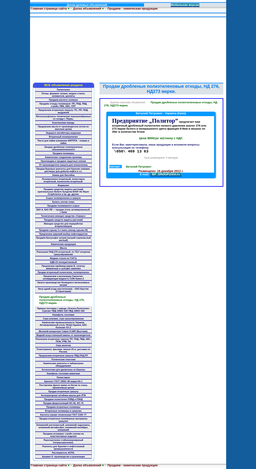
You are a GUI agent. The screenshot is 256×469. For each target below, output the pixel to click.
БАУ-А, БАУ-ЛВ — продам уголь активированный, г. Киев (63, 210)
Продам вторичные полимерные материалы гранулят (63, 419)
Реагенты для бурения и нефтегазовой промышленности (63, 447)
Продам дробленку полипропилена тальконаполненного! (63, 148)
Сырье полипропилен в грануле (63, 198)
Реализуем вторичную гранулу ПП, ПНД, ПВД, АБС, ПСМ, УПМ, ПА (63, 340)
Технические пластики (63, 359)
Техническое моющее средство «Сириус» (63, 216)
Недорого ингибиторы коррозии (63, 133)
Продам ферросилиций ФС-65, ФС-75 (63, 403)
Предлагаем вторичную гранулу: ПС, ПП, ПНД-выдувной (63, 111)
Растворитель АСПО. (63, 452)
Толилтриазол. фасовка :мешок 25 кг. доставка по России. (63, 350)
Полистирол (63, 377)
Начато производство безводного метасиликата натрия (63, 283)
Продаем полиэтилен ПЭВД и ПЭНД (63, 399)
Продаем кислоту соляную (63, 100)
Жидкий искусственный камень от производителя (63, 335)
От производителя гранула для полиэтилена (63, 165)
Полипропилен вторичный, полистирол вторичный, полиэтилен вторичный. (63, 180)
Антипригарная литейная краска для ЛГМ (63, 395)
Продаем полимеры (63, 153)
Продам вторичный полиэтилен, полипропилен (63, 272)
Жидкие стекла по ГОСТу (63, 258)
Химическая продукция (63, 244)
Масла (63, 248)
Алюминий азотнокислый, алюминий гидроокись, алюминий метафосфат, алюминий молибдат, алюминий (63, 427)
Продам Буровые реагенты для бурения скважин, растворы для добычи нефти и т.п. (63, 170)
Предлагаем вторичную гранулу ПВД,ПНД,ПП (63, 355)
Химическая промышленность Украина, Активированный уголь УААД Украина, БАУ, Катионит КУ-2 (63, 325)
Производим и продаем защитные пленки (63, 161)
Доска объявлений (87, 8)
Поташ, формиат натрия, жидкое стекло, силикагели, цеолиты (63, 94)
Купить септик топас (63, 202)
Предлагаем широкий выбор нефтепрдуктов (63, 234)
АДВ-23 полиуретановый (63, 262)
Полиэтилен (63, 89)
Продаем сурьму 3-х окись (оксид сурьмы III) (63, 230)
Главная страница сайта (48, 8)
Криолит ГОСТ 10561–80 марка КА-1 (63, 381)
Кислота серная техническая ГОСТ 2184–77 (63, 414)
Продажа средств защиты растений (63, 220)
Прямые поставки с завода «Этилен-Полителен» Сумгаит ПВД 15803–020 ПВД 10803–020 (63, 309)
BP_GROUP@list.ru (166, 175)
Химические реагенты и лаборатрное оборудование (63, 364)
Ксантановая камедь (63, 122)
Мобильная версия (185, 5)
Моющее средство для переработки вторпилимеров (63, 224)
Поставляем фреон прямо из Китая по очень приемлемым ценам (63, 386)
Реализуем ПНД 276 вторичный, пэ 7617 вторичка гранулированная (63, 253)
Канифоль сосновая (63, 314)
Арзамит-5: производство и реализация (63, 456)
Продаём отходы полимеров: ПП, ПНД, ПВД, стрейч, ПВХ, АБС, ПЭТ (63, 104)
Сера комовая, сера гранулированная (63, 318)
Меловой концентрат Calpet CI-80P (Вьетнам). (63, 331)
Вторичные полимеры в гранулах (63, 411)
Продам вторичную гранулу (63, 391)
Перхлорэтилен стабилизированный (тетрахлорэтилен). (63, 441)
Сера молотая (63, 345)
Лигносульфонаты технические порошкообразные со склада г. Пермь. (63, 117)
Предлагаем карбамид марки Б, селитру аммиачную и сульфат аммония (63, 267)
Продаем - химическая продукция (132, 8)
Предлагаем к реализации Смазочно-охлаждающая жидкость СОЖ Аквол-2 (63, 277)
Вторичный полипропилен (63, 137)
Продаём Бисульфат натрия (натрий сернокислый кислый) (63, 239)
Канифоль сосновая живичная (63, 373)
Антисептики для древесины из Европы (63, 369)
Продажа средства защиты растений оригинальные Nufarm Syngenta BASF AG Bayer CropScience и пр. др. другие (63, 191)
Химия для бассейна (63, 175)
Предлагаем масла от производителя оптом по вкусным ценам (63, 127)
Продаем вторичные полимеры (63, 407)
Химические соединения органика (63, 157)
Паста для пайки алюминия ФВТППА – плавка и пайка (63, 141)
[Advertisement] (128, 49)
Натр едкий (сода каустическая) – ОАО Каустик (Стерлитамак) (63, 290)
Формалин (63, 185)
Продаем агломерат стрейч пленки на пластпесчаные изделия (63, 434)
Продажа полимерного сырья (63, 205)
